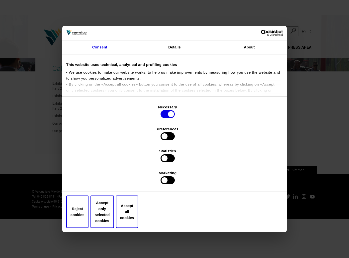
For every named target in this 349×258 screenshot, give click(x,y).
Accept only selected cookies (174, 188)
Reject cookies (103, 188)
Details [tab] (174, 83)
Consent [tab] (99, 83)
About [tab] (249, 83)
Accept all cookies (246, 188)
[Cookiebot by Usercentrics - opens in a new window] (259, 66)
